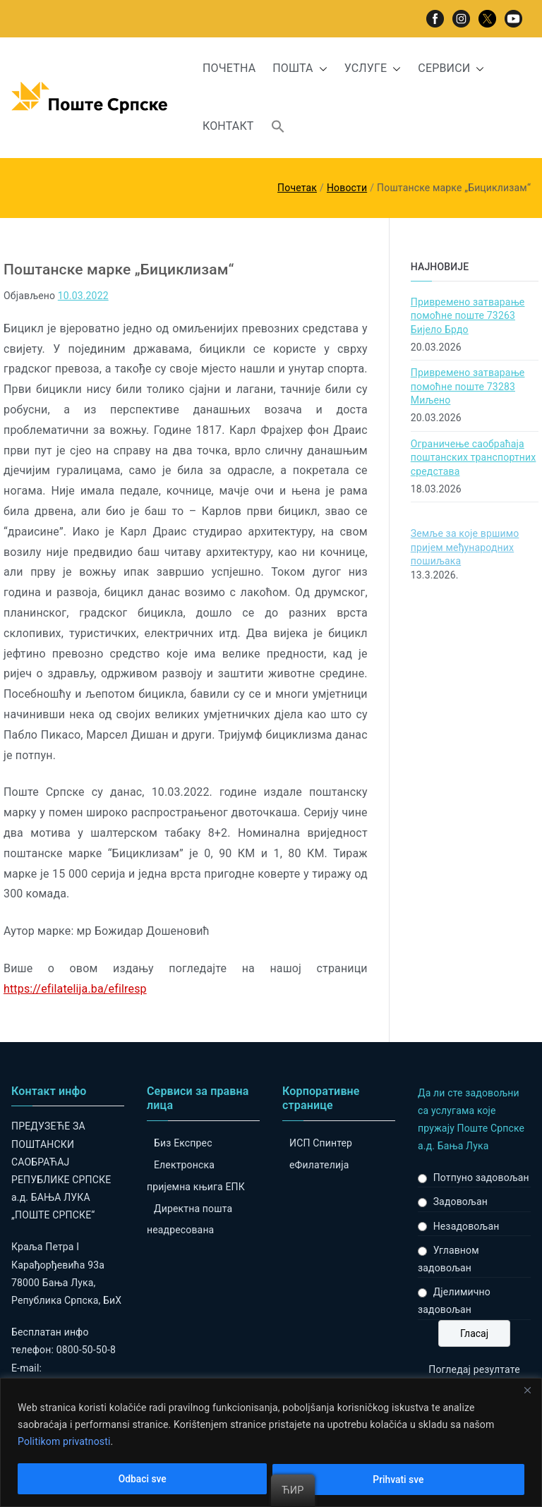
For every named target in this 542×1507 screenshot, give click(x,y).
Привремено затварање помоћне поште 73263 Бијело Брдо (468, 315)
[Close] (527, 1389)
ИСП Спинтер (320, 1143)
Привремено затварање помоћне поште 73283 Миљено (468, 386)
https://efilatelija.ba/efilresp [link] (75, 988)
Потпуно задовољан (481, 1177)
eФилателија (319, 1164)
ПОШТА (299, 69)
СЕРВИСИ (451, 69)
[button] (320, 69)
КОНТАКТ (228, 126)
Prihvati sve (398, 1479)
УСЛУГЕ (373, 69)
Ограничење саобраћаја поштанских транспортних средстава (473, 457)
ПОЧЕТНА (229, 68)
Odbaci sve (142, 1479)
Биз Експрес (183, 1143)
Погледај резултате (473, 1369)
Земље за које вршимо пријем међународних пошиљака (465, 547)
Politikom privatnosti (64, 1441)
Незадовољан (466, 1226)
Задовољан (460, 1201)
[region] (271, 1442)
